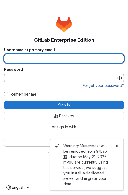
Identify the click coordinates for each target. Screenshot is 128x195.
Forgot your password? (103, 85)
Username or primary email (29, 50)
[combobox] (17, 187)
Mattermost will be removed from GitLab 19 (85, 151)
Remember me (23, 94)
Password (13, 69)
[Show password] (119, 78)
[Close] (117, 146)
